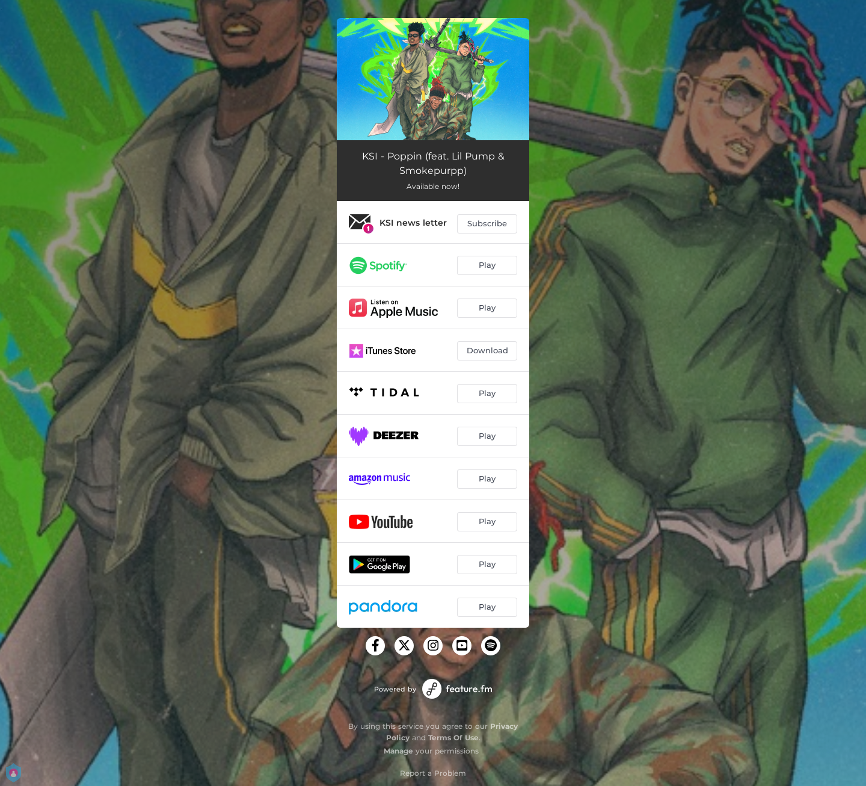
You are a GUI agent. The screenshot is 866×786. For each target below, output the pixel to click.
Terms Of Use (453, 737)
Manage (398, 750)
